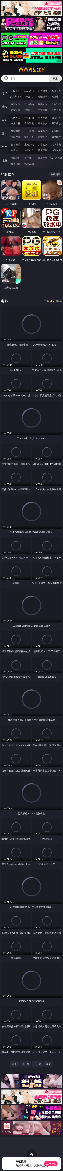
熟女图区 (42, 136)
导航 (4, 160)
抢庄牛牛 (56, 96)
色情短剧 (29, 163)
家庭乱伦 (29, 144)
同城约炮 (15, 157)
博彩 (4, 93)
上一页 (25, 1063)
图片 (4, 133)
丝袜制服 (29, 110)
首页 (14, 1063)
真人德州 (29, 90)
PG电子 (15, 90)
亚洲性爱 (15, 117)
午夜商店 (29, 157)
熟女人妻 (15, 110)
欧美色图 (42, 131)
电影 (4, 120)
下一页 (37, 1063)
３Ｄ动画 (56, 104)
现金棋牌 (42, 96)
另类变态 (56, 123)
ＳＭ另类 (56, 110)
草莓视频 (42, 157)
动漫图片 (56, 131)
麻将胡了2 (15, 96)
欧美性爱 (56, 117)
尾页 (48, 1063)
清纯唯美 (29, 136)
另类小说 (29, 150)
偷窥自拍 (15, 131)
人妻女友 (42, 144)
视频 (4, 106)
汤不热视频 (56, 157)
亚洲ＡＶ (15, 104)
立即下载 (51, 1163)
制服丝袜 (15, 123)
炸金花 (29, 96)
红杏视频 (15, 163)
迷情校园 (15, 150)
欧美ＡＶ (42, 104)
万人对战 (42, 90)
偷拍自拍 (29, 117)
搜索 (55, 78)
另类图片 (56, 136)
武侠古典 (56, 144)
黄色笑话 (42, 150)
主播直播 (42, 110)
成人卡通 (42, 117)
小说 (4, 147)
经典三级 (29, 123)
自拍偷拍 (29, 104)
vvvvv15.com (31, 70)
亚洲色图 (29, 131)
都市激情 (15, 144)
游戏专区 (56, 90)
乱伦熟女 (42, 123)
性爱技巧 (56, 150)
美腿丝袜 (15, 136)
